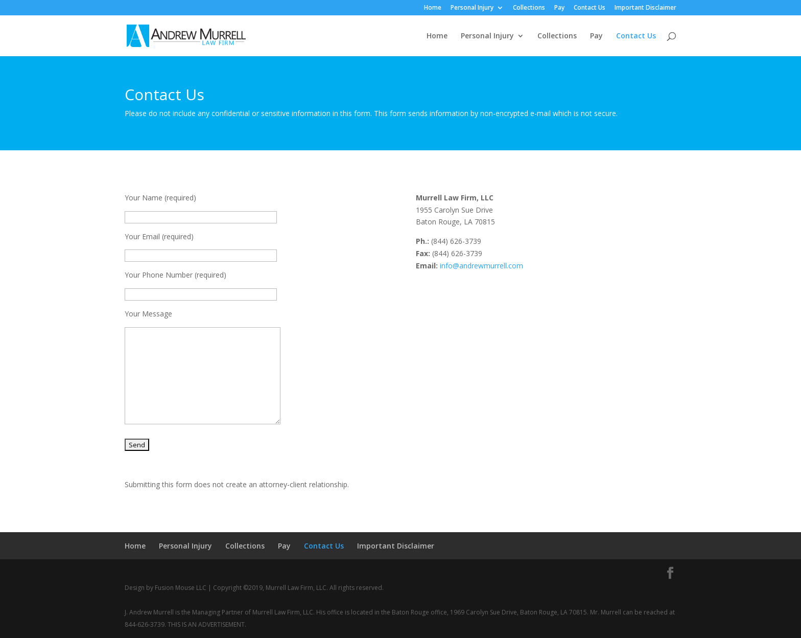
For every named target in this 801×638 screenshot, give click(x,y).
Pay (559, 8)
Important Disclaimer (645, 8)
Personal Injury (472, 8)
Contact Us (589, 8)
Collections (529, 8)
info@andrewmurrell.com (481, 265)
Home (432, 8)
